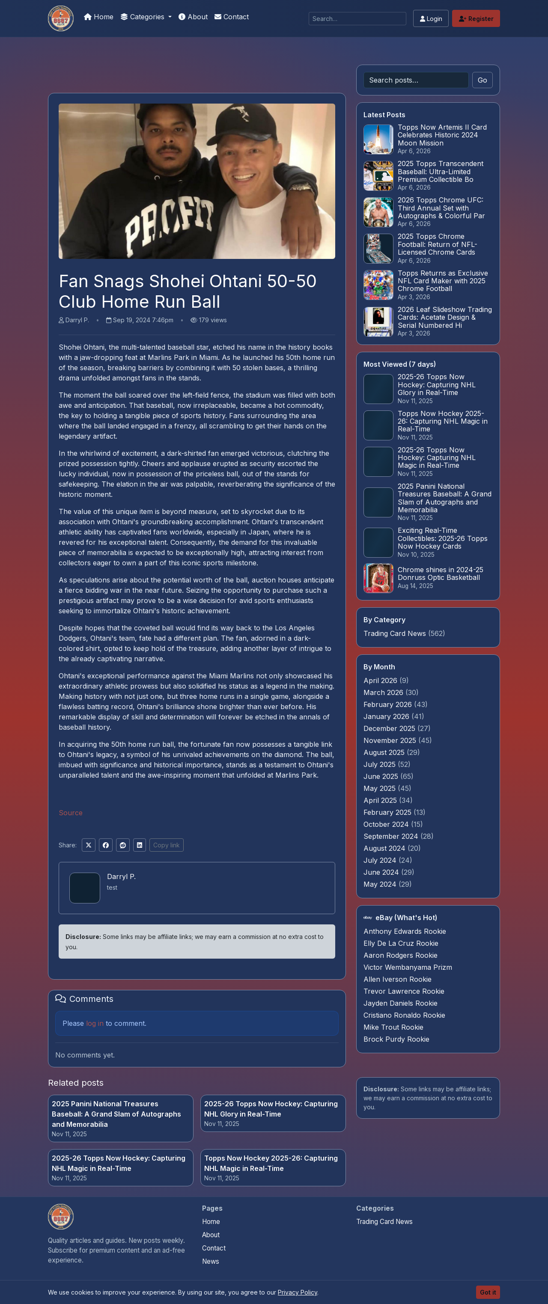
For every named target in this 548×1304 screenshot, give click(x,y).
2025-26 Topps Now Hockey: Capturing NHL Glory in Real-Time (271, 1108)
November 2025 (390, 740)
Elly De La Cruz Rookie (400, 943)
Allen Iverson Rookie (397, 979)
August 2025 (385, 752)
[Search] (357, 18)
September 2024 (391, 836)
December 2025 (390, 728)
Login (431, 18)
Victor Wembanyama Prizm (407, 967)
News (210, 1261)
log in (95, 1023)
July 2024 (381, 860)
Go (482, 80)
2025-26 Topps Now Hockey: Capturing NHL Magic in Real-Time (118, 1163)
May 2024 (381, 884)
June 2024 (382, 872)
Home (98, 16)
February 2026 (388, 704)
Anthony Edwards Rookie (404, 931)
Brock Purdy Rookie (396, 1039)
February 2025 (388, 812)
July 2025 (380, 764)
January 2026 (387, 716)
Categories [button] (143, 16)
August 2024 (385, 848)
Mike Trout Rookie (393, 1027)
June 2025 (381, 776)
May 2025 (380, 788)
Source (71, 812)
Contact (231, 16)
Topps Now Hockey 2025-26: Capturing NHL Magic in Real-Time (271, 1163)
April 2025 (381, 800)
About (193, 16)
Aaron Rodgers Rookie (400, 955)
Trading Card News (394, 633)
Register (476, 18)
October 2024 (387, 824)
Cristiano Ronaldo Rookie (404, 1015)
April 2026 (381, 680)
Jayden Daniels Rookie (400, 1003)
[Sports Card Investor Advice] (61, 18)
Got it (488, 1292)
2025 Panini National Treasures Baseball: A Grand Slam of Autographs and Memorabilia (116, 1114)
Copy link (166, 845)
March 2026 (384, 692)
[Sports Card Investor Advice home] (61, 1217)
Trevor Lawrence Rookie (403, 991)
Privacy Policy (297, 1292)
